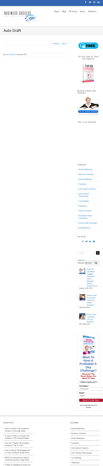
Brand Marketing (85, 139)
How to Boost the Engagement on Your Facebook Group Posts (17, 421)
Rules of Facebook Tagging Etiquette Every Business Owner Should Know (92, 247)
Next (64, 43)
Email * (82, 363)
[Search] (97, 222)
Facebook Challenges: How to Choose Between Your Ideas (17, 443)
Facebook (82, 154)
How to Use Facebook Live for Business (91, 288)
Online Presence (85, 180)
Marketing (83, 175)
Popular (81, 232)
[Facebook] (83, 211)
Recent (88, 232)
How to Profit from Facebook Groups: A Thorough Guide (17, 399)
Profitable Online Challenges (85, 186)
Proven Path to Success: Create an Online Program (92, 270)
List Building (84, 171)
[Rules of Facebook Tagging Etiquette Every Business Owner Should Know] (82, 239)
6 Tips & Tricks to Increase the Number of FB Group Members (17, 406)
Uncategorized (84, 197)
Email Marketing (85, 149)
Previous (56, 43)
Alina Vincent (10, 54)
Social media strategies (88, 192)
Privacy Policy (38, 465)
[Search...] (86, 222)
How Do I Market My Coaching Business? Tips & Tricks (17, 414)
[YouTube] (94, 211)
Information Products (87, 158)
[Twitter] (87, 211)
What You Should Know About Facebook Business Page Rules (17, 428)
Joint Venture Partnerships (84, 164)
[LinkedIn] (90, 211)
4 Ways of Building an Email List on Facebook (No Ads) (18, 435)
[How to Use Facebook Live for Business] (82, 284)
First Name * (84, 356)
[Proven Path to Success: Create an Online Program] (82, 265)
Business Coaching (86, 144)
